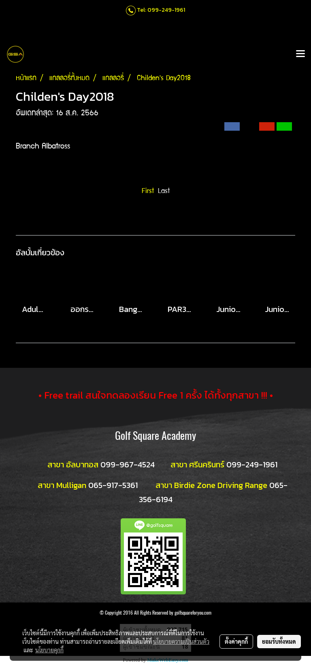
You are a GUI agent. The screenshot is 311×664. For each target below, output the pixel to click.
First (148, 192)
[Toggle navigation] (300, 54)
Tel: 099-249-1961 (161, 10)
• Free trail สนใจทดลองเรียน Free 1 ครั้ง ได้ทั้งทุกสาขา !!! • (155, 395)
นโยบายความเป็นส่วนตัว (181, 641)
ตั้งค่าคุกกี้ (236, 641)
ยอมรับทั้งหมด (279, 641)
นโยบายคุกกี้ (49, 649)
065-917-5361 (113, 485)
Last (164, 192)
